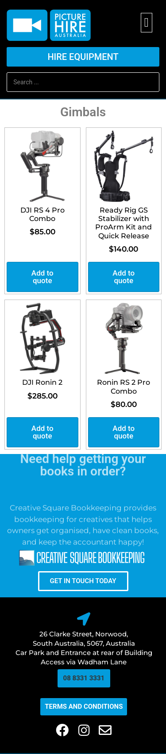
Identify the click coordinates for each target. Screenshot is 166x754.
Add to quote (42, 276)
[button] (146, 22)
